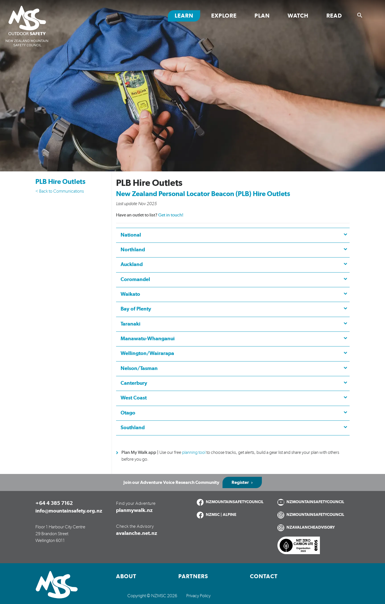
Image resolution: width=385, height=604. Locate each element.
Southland (133, 427)
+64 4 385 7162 (54, 503)
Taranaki (130, 324)
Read (334, 16)
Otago (128, 413)
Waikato (130, 294)
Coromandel (135, 279)
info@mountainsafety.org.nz (68, 511)
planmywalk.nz (134, 510)
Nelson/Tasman (139, 368)
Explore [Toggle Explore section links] (224, 16)
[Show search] (360, 15)
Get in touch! (170, 215)
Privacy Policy (198, 596)
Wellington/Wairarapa (147, 353)
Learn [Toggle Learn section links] (184, 16)
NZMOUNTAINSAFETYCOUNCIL (235, 502)
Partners (193, 576)
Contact (264, 576)
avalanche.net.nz (136, 533)
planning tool (194, 452)
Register (240, 482)
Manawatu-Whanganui (148, 338)
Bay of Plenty (136, 309)
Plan (262, 16)
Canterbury (134, 383)
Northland (133, 249)
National (131, 235)
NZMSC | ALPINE (221, 515)
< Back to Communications (59, 191)
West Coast (134, 398)
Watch (298, 16)
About (126, 576)
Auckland (132, 264)
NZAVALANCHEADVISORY (310, 527)
